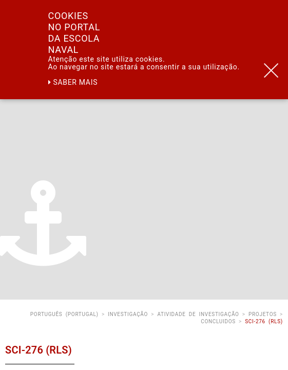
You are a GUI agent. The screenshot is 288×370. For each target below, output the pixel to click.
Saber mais (73, 82)
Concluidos (218, 321)
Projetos (262, 314)
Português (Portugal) (64, 314)
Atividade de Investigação (198, 314)
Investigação (128, 314)
